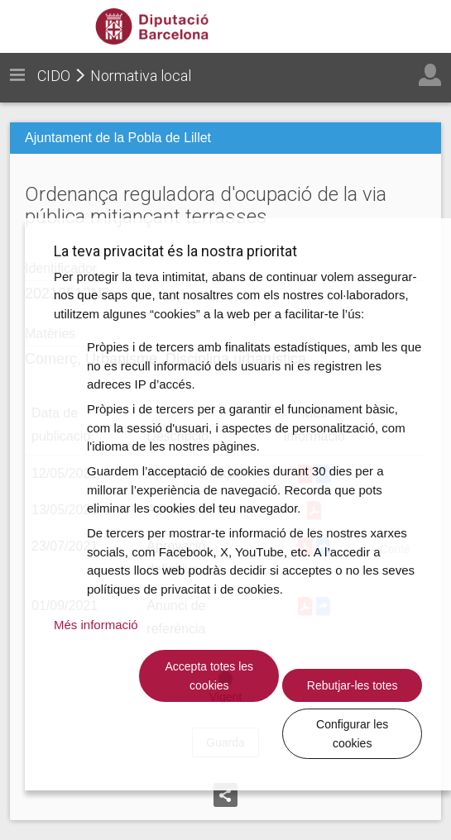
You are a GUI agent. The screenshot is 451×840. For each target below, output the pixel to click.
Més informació (96, 682)
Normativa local (140, 75)
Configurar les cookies (367, 733)
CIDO (53, 75)
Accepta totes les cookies (138, 733)
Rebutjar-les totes (253, 733)
